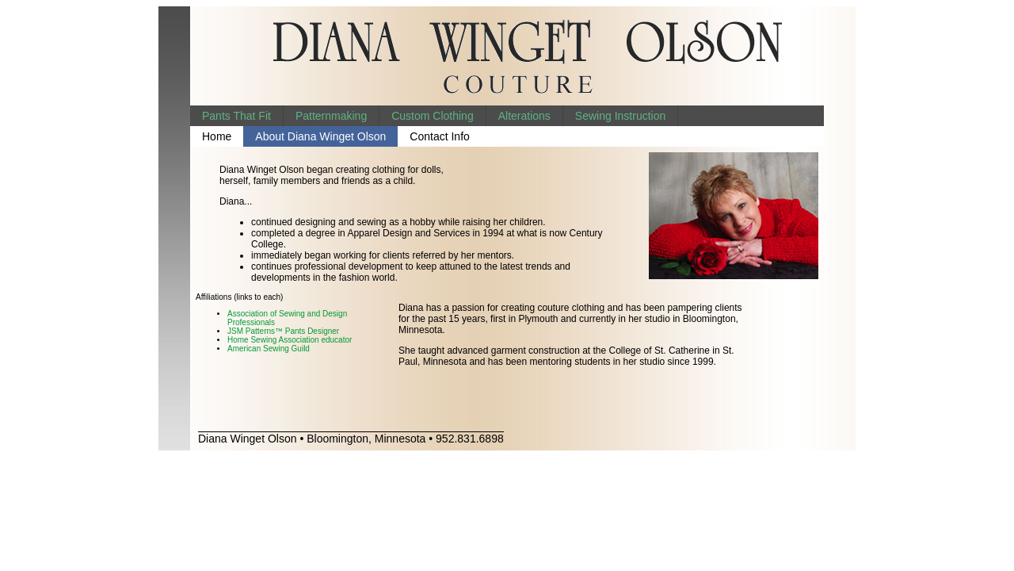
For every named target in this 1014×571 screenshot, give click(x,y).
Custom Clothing (432, 115)
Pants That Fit (236, 115)
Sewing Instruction (620, 115)
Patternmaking (331, 115)
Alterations (524, 115)
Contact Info (440, 136)
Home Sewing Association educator (289, 339)
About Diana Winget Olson (320, 136)
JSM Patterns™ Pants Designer (283, 331)
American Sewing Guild (268, 348)
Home (216, 136)
